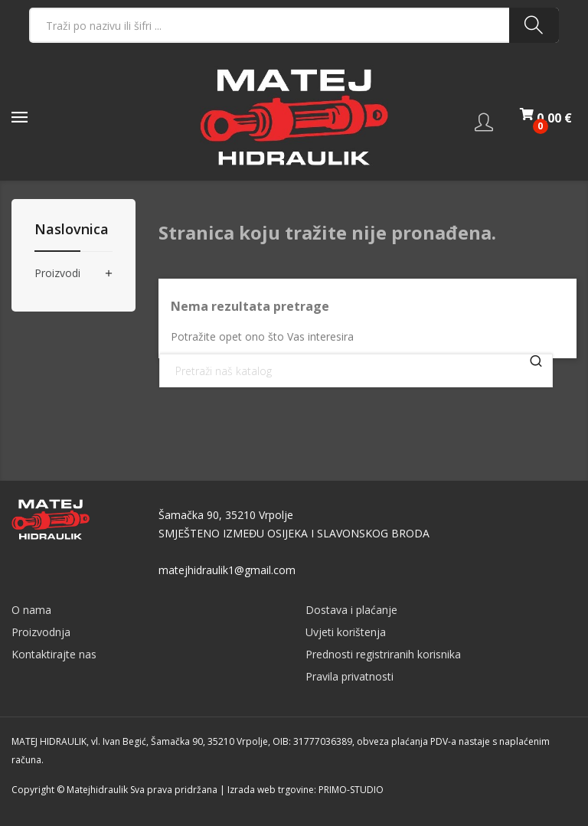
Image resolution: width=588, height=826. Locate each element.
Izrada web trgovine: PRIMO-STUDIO (305, 789)
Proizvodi (57, 273)
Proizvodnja (40, 632)
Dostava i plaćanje (351, 609)
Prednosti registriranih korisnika (383, 654)
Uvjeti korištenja (345, 632)
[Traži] (356, 370)
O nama (31, 609)
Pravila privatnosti (349, 676)
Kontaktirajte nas (53, 654)
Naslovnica (71, 230)
